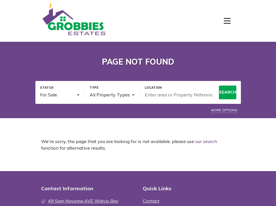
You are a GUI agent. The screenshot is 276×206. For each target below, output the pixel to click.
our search (206, 141)
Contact (151, 201)
